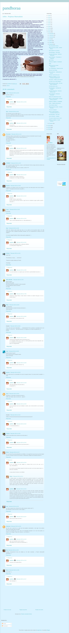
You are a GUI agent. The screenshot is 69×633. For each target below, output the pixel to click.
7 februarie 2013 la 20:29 (15, 372)
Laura (7, 209)
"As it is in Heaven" (53, 109)
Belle (50, 63)
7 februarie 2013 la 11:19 (16, 134)
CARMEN (8, 163)
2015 (49, 28)
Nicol (7, 570)
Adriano (8, 253)
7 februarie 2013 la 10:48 (21, 101)
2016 (49, 26)
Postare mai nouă (7, 609)
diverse (8, 85)
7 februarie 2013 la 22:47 (21, 516)
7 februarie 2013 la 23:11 (18, 476)
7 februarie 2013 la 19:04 (15, 326)
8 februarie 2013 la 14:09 (14, 570)
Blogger (48, 630)
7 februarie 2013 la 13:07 (16, 163)
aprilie (50, 40)
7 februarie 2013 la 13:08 (15, 185)
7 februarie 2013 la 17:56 (21, 293)
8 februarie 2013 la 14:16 (21, 539)
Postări (4, 623)
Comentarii (5, 626)
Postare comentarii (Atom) (26, 614)
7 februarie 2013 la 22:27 (14, 452)
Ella (7, 550)
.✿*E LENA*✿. (9, 279)
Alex (7, 228)
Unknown (8, 526)
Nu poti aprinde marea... (54, 45)
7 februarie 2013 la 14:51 (21, 242)
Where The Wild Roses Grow (55, 96)
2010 (49, 129)
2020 (49, 19)
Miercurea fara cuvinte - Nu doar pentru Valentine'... (55, 84)
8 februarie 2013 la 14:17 (21, 579)
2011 (49, 127)
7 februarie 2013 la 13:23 (21, 196)
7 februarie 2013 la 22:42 (21, 423)
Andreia (8, 433)
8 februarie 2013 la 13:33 (13, 550)
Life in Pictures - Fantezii (54, 116)
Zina (7, 111)
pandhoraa (12, 8)
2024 (49, 17)
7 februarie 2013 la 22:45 (21, 462)
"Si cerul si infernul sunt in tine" (55, 118)
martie (50, 42)
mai (50, 38)
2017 (49, 24)
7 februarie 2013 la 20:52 (14, 393)
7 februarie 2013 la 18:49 (14, 304)
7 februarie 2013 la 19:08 (21, 337)
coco (7, 92)
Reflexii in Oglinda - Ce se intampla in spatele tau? (54, 77)
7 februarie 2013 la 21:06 (15, 433)
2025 (49, 15)
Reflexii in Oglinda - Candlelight (55, 101)
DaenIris (8, 185)
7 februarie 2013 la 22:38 (21, 382)
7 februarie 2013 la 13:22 (21, 174)
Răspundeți (8, 96)
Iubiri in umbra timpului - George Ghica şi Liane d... (55, 99)
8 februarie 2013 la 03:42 (16, 526)
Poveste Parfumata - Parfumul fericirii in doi (55, 91)
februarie (51, 44)
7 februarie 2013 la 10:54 (21, 123)
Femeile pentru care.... (53, 86)
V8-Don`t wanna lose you (54, 74)
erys (7, 506)
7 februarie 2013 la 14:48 (13, 228)
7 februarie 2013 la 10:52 (13, 111)
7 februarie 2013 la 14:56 (21, 270)
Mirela (7, 452)
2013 (49, 31)
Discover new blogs (53, 70)
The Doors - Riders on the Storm (55, 79)
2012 (49, 125)
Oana (7, 393)
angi (7, 351)
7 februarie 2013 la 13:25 (14, 209)
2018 (49, 22)
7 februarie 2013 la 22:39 (21, 403)
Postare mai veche (39, 609)
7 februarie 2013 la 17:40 (18, 279)
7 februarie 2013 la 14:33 (21, 218)
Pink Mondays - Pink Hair (54, 114)
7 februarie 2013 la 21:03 (15, 414)
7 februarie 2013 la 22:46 (21, 362)
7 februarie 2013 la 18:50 (21, 316)
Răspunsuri (9, 99)
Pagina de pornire (23, 609)
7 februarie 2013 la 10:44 (14, 92)
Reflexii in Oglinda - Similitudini (55, 61)
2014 (49, 30)
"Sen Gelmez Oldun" (53, 105)
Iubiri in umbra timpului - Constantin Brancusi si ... (54, 112)
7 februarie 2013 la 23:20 (21, 488)
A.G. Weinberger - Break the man (56, 68)
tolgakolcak (39, 630)
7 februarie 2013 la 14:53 (15, 253)
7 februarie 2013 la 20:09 (13, 351)
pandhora (12, 101)
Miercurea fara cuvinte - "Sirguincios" (54, 66)
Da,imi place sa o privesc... (54, 50)
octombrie (51, 37)
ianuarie (51, 123)
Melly (7, 304)
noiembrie (51, 35)
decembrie (51, 33)
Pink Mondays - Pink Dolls (54, 52)
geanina (8, 372)
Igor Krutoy (51, 60)
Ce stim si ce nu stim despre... (55, 81)
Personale (8, 134)
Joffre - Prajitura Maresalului (55, 103)
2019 (49, 21)
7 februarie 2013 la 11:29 (21, 148)
